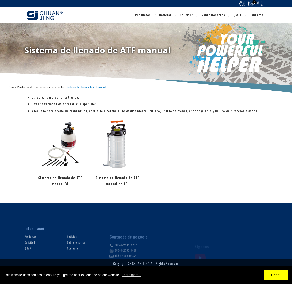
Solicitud (186, 15)
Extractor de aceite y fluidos (48, 87)
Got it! (275, 275)
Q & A (237, 15)
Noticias (165, 15)
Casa (11, 87)
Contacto (257, 15)
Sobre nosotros (213, 15)
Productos (143, 15)
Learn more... (131, 275)
